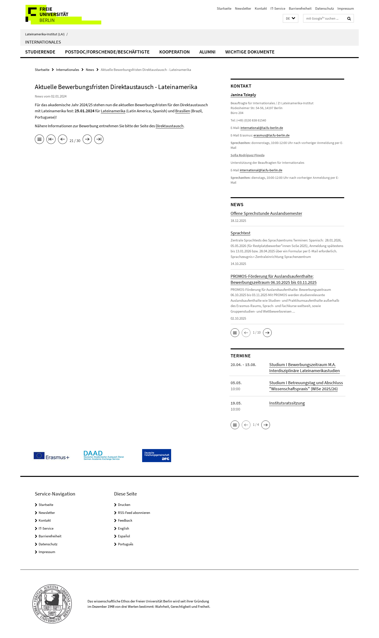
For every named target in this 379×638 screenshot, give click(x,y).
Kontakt (261, 8)
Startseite (224, 8)
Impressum (345, 8)
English (123, 528)
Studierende (40, 52)
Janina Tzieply (243, 94)
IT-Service (277, 8)
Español (124, 536)
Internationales (43, 42)
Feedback (125, 520)
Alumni (207, 52)
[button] (290, 18)
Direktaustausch (169, 125)
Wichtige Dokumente (250, 52)
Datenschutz (324, 8)
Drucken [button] (124, 504)
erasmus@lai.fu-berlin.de (272, 135)
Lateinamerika (113, 110)
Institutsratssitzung (287, 403)
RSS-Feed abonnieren (134, 512)
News (90, 69)
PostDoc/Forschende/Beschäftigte (107, 52)
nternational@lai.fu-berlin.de (261, 170)
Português (125, 544)
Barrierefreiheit (300, 8)
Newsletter (243, 8)
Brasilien (182, 110)
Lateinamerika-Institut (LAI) (46, 34)
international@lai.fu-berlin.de (262, 128)
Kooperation (174, 52)
